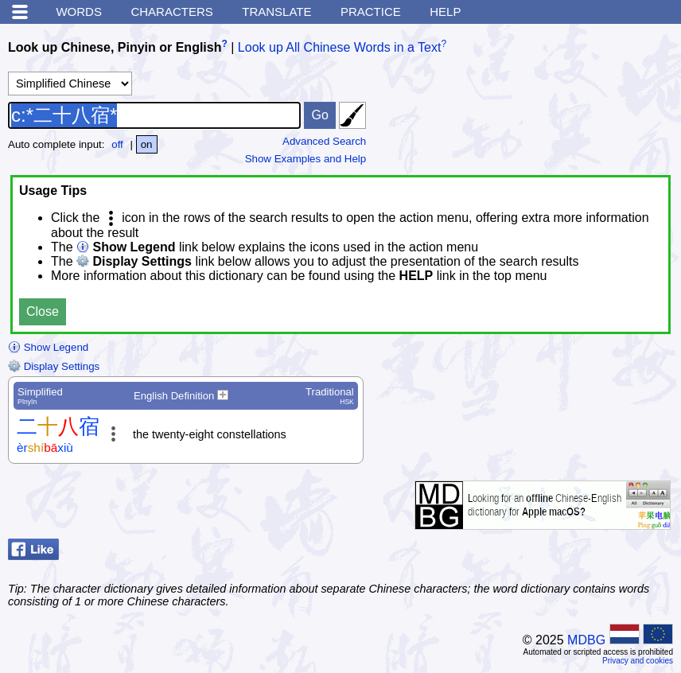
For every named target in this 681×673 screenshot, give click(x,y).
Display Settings (53, 366)
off (117, 144)
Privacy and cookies (637, 660)
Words (79, 11)
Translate (276, 11)
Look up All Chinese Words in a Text (340, 47)
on (147, 144)
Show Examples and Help (306, 159)
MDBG (586, 640)
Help (445, 11)
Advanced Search (324, 141)
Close (42, 311)
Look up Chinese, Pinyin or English (114, 47)
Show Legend (48, 347)
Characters (171, 11)
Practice (370, 11)
